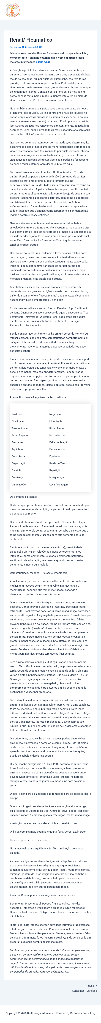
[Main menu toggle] (93, 10)
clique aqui (42, 62)
